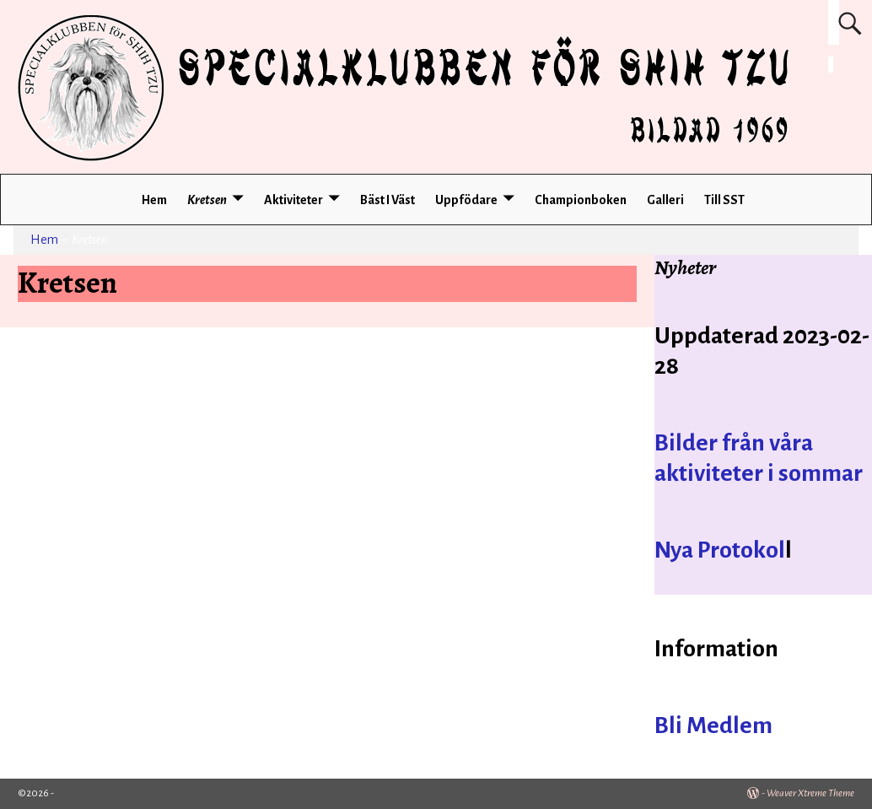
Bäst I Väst (387, 200)
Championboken (581, 200)
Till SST (724, 200)
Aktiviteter (293, 200)
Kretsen (207, 200)
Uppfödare (466, 200)
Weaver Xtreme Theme (810, 793)
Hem (154, 200)
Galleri (665, 200)
